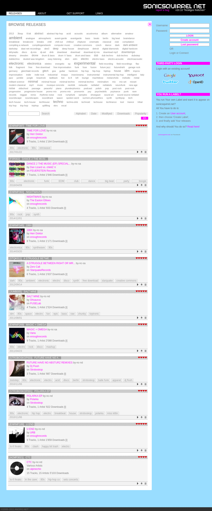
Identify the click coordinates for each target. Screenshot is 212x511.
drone (35, 55)
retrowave (44, 148)
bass (87, 38)
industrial (53, 74)
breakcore (28, 42)
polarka (99, 413)
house (117, 71)
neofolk (71, 85)
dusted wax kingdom (33, 59)
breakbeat (14, 42)
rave (134, 91)
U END (30, 429)
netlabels (107, 85)
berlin (105, 38)
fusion (93, 67)
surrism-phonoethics (93, 98)
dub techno (107, 55)
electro (85, 59)
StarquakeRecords (40, 270)
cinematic (94, 42)
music (40, 85)
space (60, 98)
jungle (30, 78)
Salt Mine (33, 296)
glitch (45, 71)
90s (34, 148)
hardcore (73, 71)
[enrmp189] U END (21, 424)
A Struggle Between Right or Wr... (51, 263)
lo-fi (70, 78)
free (30, 67)
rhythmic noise (47, 95)
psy (89, 91)
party (123, 181)
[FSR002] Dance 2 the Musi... (28, 159)
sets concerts (70, 479)
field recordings (124, 64)
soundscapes (32, 98)
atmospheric (45, 38)
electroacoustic (134, 59)
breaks (40, 42)
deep (55, 48)
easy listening (54, 59)
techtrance (111, 102)
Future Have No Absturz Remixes (49, 362)
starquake (107, 280)
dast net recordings (31, 48)
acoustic (79, 33)
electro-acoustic (116, 59)
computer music (62, 45)
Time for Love (36, 130)
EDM (58, 181)
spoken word (72, 98)
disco (24, 52)
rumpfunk (70, 95)
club (117, 42)
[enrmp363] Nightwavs (25, 192)
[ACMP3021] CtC (20, 457)
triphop (35, 105)
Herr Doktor (36, 134)
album (104, 33)
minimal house (49, 82)
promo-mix (65, 91)
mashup (50, 346)
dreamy (12, 55)
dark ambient (130, 45)
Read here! (193, 126)
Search (45, 113)
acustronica (92, 33)
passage (36, 88)
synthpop (120, 98)
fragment (20, 67)
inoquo (64, 74)
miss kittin (112, 413)
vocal (63, 105)
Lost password (189, 44)
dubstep (135, 55)
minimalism (102, 82)
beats (96, 38)
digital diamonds (110, 48)
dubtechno (14, 59)
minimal (33, 81)
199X (30, 230)
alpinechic (35, 469)
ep (69, 64)
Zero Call (35, 266)
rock (60, 95)
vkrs (55, 105)
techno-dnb (72, 102)
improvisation (16, 74)
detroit (96, 48)
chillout (70, 42)
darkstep (13, 48)
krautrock (41, 78)
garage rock (134, 67)
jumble (20, 78)
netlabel (95, 85)
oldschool (23, 88)
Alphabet (81, 113)
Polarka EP (34, 395)
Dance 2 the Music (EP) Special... (49, 163)
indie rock (39, 74)
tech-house (30, 102)
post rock (117, 88)
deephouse (83, 48)
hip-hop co (54, 479)
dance (108, 45)
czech (98, 45)
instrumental (93, 74)
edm (75, 59)
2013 (11, 33)
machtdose (97, 78)
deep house (68, 48)
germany (13, 71)
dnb (51, 52)
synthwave (39, 247)
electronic (16, 63)
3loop (20, 33)
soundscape (15, 98)
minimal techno (67, 82)
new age (133, 85)
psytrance (115, 91)
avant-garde (61, 38)
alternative (116, 33)
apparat (116, 380)
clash (35, 446)
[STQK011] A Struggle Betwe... (30, 258)
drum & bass (48, 55)
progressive (15, 91)
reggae (23, 95)
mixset (133, 82)
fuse (85, 67)
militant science (16, 82)
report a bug (162, 10)
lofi (77, 78)
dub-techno (122, 55)
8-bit (28, 33)
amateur (129, 33)
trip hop (13, 105)
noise (12, 88)
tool (122, 102)
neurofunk (120, 85)
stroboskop (88, 380)
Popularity (140, 113)
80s (12, 148)
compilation (128, 42)
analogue (30, 38)
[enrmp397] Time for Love (27, 125)
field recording (106, 64)
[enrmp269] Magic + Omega (27, 324)
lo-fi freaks (15, 446)
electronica (34, 63)
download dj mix (92, 52)
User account (177, 113)
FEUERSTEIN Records (43, 170)
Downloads (123, 113)
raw (72, 313)
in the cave (31, 479)
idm (127, 70)
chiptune (81, 42)
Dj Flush (34, 366)
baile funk (103, 380)
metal (136, 78)
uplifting (46, 105)
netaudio (83, 85)
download (75, 52)
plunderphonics (72, 88)
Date (93, 113)
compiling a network (19, 45)
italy (142, 74)
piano (58, 88)
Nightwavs (34, 196)
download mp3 (110, 52)
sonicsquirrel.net (164, 135)
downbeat (62, 52)
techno (58, 101)
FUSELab (35, 303)
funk (77, 67)
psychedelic (101, 91)
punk (126, 91)
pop (107, 88)
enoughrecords (38, 137)
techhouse (44, 102)
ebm (67, 59)
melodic (126, 78)
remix (33, 95)
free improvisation (62, 67)
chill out (59, 42)
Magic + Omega (37, 329)
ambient (15, 38)
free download (43, 67)
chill (49, 42)
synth (109, 98)
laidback (53, 78)
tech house (15, 102)
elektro (48, 64)
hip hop (85, 71)
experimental (84, 63)
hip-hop (96, 71)
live (62, 78)
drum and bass (82, 55)
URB (32, 432)
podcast (88, 88)
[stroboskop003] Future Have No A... (34, 357)
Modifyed (107, 113)
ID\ (144, 118)
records (12, 95)
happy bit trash (50, 446)
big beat (116, 38)
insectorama (77, 74)
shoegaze (95, 95)
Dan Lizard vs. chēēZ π (43, 167)
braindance (129, 38)
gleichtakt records (30, 71)
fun (48, 313)
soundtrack (47, 98)
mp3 (31, 85)
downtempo (128, 52)
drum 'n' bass (64, 55)
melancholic (113, 78)
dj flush (128, 380)
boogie (139, 181)
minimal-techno (86, 82)
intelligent (132, 74)
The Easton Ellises (40, 200)
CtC (29, 462)
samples (83, 95)
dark (117, 45)
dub (96, 55)
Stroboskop (36, 369)
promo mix (51, 91)
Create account (190, 39)
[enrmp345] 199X (20, 225)
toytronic (94, 313)
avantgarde (76, 38)
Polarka (34, 399)
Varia (33, 333)
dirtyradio (13, 52)
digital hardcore (130, 48)
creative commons (83, 45)
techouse (98, 102)
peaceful (48, 88)
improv (136, 71)
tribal (140, 102)
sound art (108, 95)
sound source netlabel (128, 95)
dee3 (46, 48)
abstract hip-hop (55, 33)
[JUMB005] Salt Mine (23, 291)
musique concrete (55, 85)
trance (131, 102)
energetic (59, 64)
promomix (79, 91)
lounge (85, 78)
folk (10, 67)
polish (98, 88)
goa (54, 71)
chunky (82, 313)
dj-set (43, 52)
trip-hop (24, 105)
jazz (11, 78)
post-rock (129, 88)
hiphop (107, 71)
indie (28, 74)
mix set (122, 82)
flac (137, 64)
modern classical (17, 85)
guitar (62, 71)
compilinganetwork (41, 45)
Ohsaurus (35, 299)
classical (107, 42)
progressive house (33, 91)
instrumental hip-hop (113, 74)
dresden (24, 55)
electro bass (98, 59)
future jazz (105, 67)
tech (130, 98)
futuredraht (119, 67)
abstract (39, 33)
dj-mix (34, 52)
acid (68, 33)
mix (114, 82)
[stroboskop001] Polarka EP (29, 391)
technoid (85, 102)
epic (55, 313)
